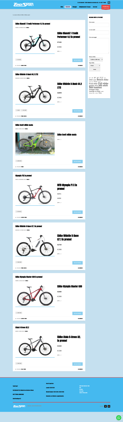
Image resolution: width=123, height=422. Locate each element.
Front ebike (19, 262)
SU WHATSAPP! (105, 7)
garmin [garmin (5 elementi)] (91, 85)
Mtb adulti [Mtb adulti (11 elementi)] (103, 85)
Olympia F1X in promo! (23, 175)
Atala (22, 369)
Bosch (19, 110)
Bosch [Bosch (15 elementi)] (100, 79)
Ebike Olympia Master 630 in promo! (28, 276)
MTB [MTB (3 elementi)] (96, 86)
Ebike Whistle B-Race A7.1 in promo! (28, 226)
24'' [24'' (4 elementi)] (98, 78)
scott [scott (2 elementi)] (102, 91)
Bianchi (22, 65)
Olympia (22, 217)
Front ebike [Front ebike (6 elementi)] (93, 83)
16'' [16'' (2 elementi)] (92, 78)
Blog (80, 387)
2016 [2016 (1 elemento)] (105, 77)
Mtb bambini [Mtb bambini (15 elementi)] (95, 87)
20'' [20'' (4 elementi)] (95, 78)
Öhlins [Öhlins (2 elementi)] (100, 93)
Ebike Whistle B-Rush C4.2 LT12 (26, 74)
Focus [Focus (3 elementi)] (95, 81)
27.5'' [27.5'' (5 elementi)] (101, 78)
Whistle (25, 116)
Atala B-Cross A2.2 (22, 327)
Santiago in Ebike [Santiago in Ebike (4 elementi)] (94, 91)
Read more (77, 60)
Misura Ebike (96, 58)
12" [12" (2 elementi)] (90, 78)
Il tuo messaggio (99, 45)
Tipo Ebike (94, 67)
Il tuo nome (99, 23)
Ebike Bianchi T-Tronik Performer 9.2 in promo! (32, 23)
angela (27, 27)
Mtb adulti (19, 211)
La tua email (99, 31)
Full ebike (19, 59)
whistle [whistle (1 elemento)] (96, 93)
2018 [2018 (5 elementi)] (91, 80)
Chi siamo (81, 389)
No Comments (80, 65)
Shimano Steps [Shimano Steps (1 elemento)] (92, 93)
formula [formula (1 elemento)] (99, 81)
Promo (25, 65)
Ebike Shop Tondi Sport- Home (84, 386)
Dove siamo (81, 391)
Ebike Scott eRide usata (24, 125)
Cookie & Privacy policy (83, 392)
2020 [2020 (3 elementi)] (94, 80)
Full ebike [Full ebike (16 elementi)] (103, 83)
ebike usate (19, 161)
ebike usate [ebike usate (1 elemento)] (91, 81)
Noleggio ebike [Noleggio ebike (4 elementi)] (94, 89)
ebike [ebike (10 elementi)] (106, 79)
